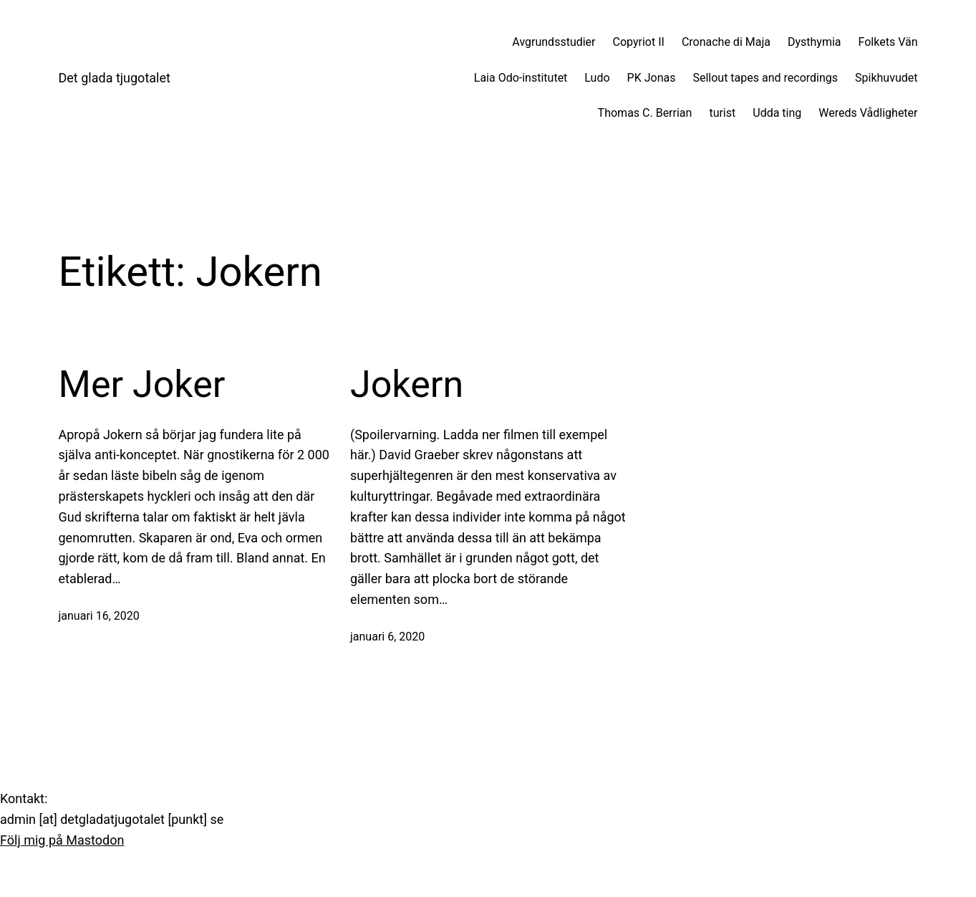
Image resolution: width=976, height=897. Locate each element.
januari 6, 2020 (387, 636)
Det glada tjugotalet (114, 77)
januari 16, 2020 (99, 616)
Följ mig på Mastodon (62, 840)
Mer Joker (142, 384)
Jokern (406, 384)
